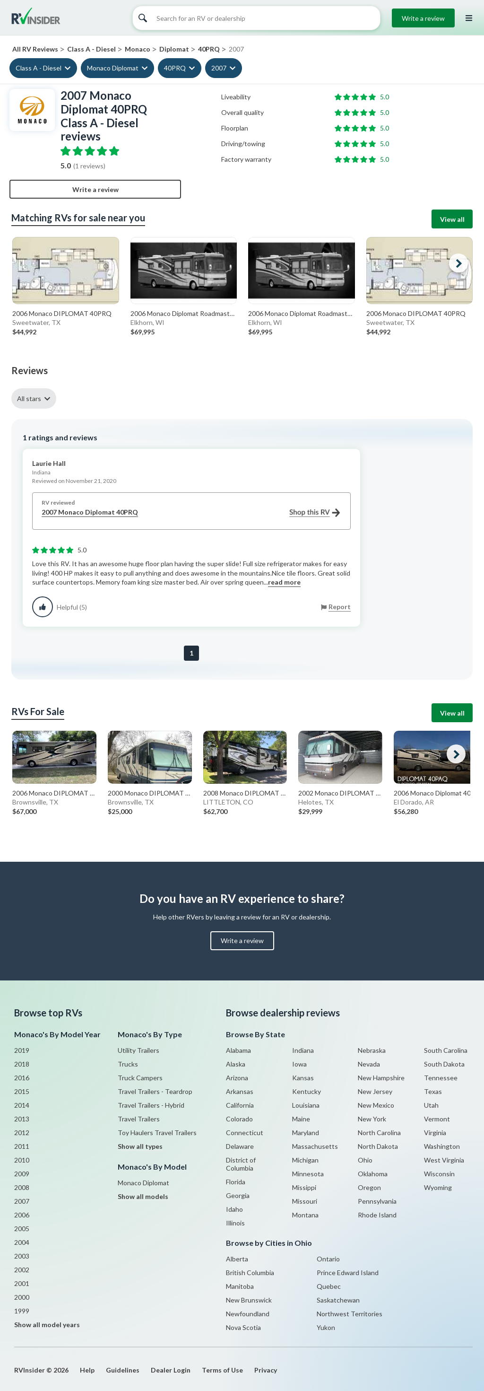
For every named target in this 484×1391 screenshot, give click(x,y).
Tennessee (441, 1078)
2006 (21, 1215)
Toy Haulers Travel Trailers (157, 1133)
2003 (21, 1256)
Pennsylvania (377, 1201)
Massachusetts (315, 1146)
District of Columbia (241, 1164)
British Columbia (250, 1273)
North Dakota (378, 1146)
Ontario (328, 1259)
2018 (21, 1064)
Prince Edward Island (348, 1273)
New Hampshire (381, 1078)
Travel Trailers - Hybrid (151, 1105)
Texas (433, 1091)
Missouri (304, 1201)
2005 (21, 1229)
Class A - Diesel (38, 68)
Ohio (365, 1160)
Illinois (235, 1223)
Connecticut (244, 1133)
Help (87, 1370)
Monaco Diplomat (112, 68)
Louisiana (306, 1105)
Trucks (128, 1064)
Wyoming (438, 1187)
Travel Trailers (139, 1119)
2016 (21, 1078)
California (240, 1105)
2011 (21, 1146)
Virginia (435, 1133)
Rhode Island (377, 1215)
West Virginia (444, 1160)
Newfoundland (247, 1314)
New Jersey (375, 1091)
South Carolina (445, 1050)
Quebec (329, 1286)
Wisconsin (439, 1174)
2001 (21, 1283)
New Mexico (376, 1105)
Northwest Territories (349, 1314)
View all (452, 219)
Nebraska (372, 1050)
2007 (218, 68)
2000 (21, 1297)
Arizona (237, 1078)
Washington (442, 1146)
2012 (21, 1133)
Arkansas (239, 1091)
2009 (21, 1174)
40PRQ (175, 68)
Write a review (423, 18)
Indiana (303, 1050)
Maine (301, 1119)
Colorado (239, 1119)
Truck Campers (140, 1078)
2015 (21, 1091)
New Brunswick (249, 1300)
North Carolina (379, 1133)
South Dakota (444, 1064)
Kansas (303, 1078)
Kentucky (306, 1091)
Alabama (238, 1050)
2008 (21, 1187)
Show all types (140, 1146)
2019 (21, 1050)
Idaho (234, 1209)
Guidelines (122, 1370)
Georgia (238, 1195)
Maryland (305, 1133)
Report (339, 607)
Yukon (326, 1327)
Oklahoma (373, 1174)
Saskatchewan (338, 1300)
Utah (431, 1105)
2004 (21, 1242)
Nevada (369, 1064)
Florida (235, 1182)
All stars (29, 398)
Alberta (237, 1259)
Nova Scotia (243, 1327)
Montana (305, 1215)
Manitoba (240, 1286)
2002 (21, 1270)
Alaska (235, 1064)
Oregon (369, 1187)
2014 (21, 1105)
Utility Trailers (138, 1050)
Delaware (240, 1146)
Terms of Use (222, 1370)
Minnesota (308, 1174)
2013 (21, 1119)
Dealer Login (170, 1370)
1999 (21, 1311)
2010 (21, 1160)
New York (372, 1119)
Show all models (143, 1196)
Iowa (299, 1064)
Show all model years (47, 1325)
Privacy (265, 1370)
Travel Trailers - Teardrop (155, 1091)
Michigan (305, 1160)
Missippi (304, 1187)
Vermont (437, 1119)
